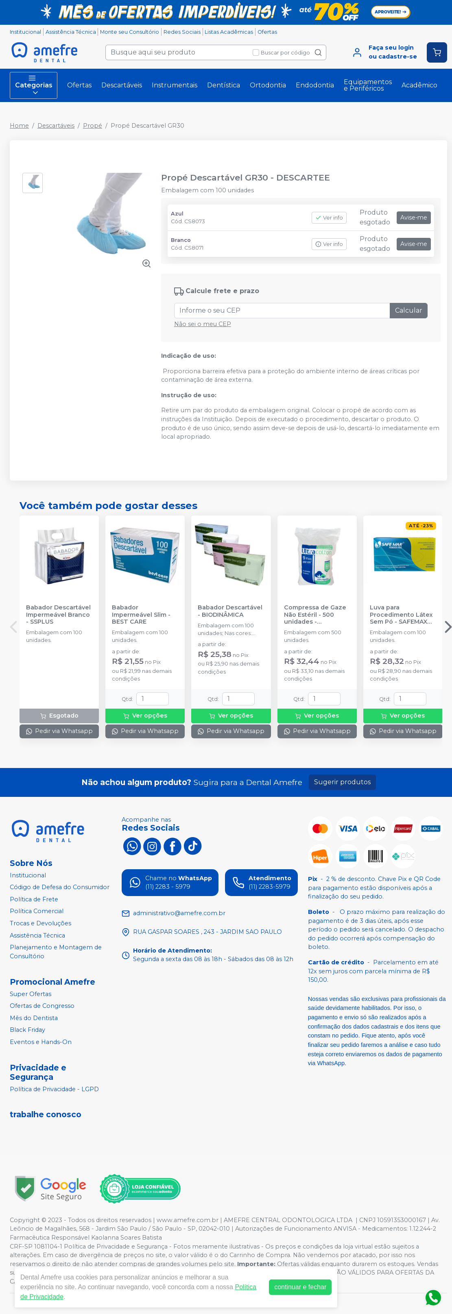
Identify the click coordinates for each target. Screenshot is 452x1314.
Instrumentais (174, 85)
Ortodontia (268, 85)
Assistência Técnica (71, 32)
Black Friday (27, 1030)
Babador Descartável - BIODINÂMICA (230, 611)
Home (19, 125)
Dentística (223, 85)
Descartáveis (121, 85)
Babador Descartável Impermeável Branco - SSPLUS (58, 614)
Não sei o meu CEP (202, 324)
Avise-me (413, 217)
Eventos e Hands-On (41, 1042)
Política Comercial (36, 911)
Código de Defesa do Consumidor (59, 887)
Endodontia (315, 85)
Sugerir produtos (342, 782)
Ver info (329, 218)
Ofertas (267, 32)
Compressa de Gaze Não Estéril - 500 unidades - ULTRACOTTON (315, 614)
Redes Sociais (182, 32)
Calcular (408, 310)
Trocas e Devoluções (40, 923)
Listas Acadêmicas (229, 32)
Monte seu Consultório (129, 32)
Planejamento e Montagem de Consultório (56, 952)
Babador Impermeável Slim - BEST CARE (141, 614)
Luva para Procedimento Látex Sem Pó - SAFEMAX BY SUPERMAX (401, 614)
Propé (92, 125)
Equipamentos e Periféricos (368, 85)
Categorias (33, 85)
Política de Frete (34, 899)
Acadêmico (419, 85)
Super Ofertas (30, 994)
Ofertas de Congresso (42, 1005)
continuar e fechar (300, 1287)
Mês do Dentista (34, 1018)
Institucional (25, 32)
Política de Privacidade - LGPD (54, 1089)
